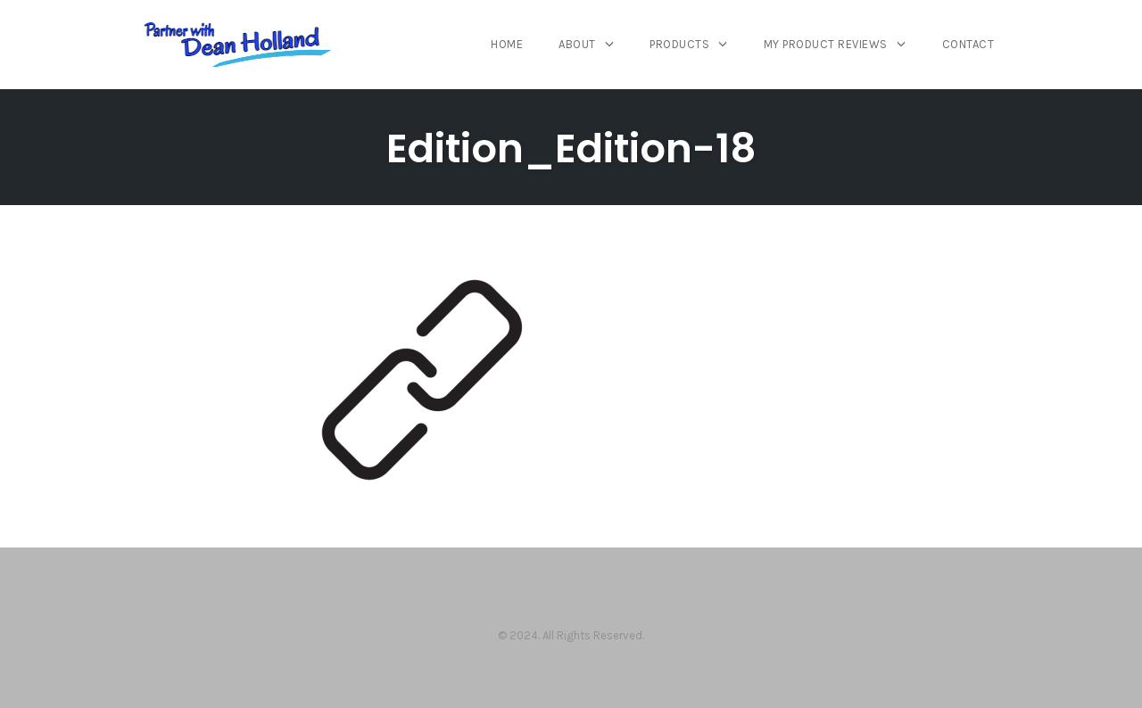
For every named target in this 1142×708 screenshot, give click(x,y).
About (577, 44)
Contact (968, 44)
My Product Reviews (826, 44)
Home (507, 44)
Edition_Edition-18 (571, 148)
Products (679, 44)
